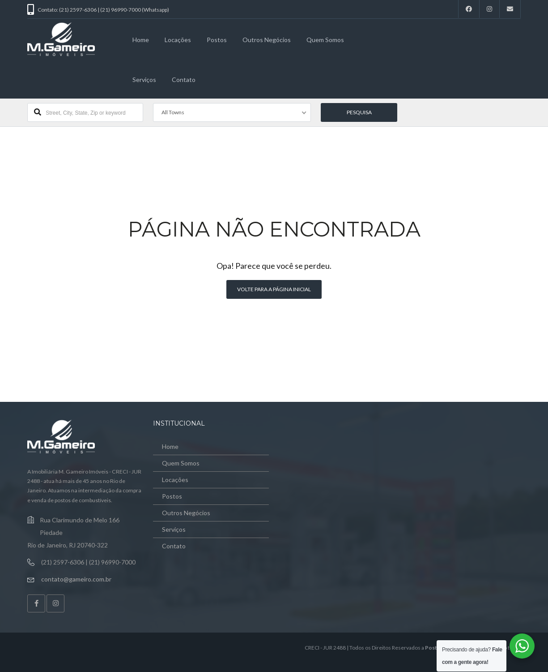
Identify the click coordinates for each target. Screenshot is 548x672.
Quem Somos (325, 39)
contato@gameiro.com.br (76, 579)
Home (140, 39)
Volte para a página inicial (274, 289)
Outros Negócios (266, 39)
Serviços (144, 79)
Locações (178, 39)
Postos (217, 39)
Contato (183, 79)
